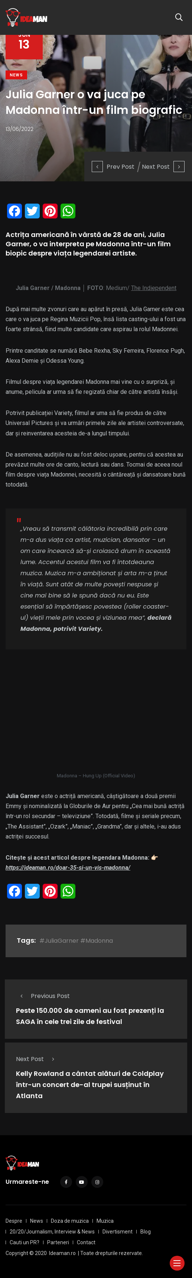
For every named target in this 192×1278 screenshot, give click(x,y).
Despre (14, 1221)
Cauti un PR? (24, 1242)
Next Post (163, 166)
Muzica (105, 1221)
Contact (86, 1242)
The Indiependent (153, 287)
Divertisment (117, 1232)
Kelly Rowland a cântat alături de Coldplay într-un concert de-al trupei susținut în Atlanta (90, 1085)
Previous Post (43, 996)
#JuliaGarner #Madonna (76, 940)
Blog (145, 1232)
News (16, 75)
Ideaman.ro (62, 1253)
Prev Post (113, 166)
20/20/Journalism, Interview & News (52, 1232)
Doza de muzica (70, 1221)
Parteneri (58, 1242)
